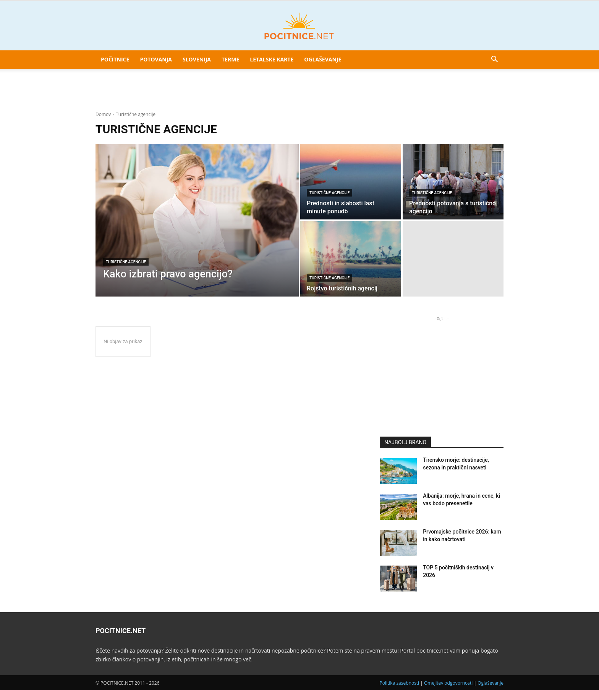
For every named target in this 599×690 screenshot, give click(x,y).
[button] (494, 60)
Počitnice (115, 59)
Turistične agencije (126, 262)
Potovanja (156, 59)
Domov (103, 114)
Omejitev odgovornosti (448, 683)
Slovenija (197, 59)
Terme (230, 59)
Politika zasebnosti (399, 683)
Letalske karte (271, 59)
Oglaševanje (322, 59)
